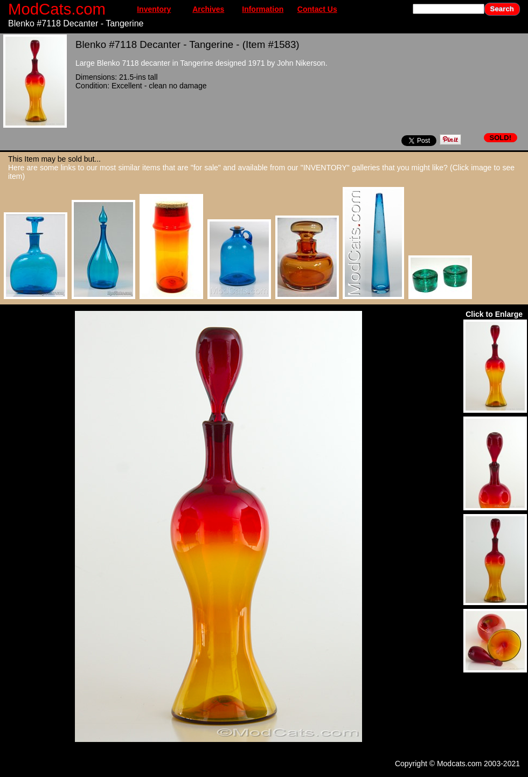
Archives (208, 9)
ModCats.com (57, 9)
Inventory (154, 9)
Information (262, 9)
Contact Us (317, 9)
